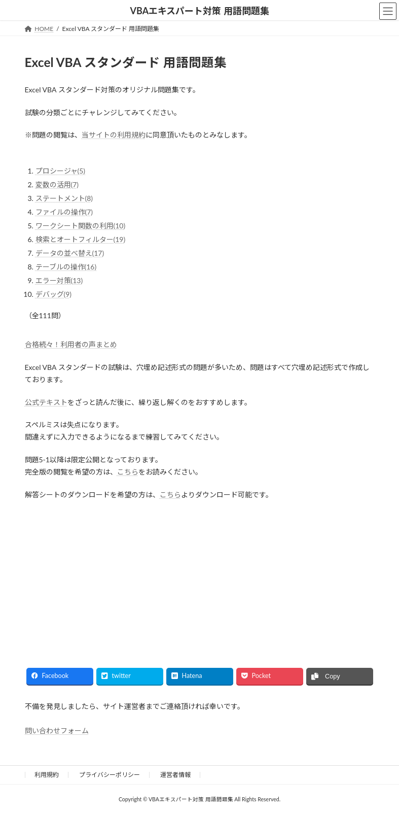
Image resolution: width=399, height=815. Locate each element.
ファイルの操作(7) (64, 212)
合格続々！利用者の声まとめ (71, 344)
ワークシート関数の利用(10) (80, 225)
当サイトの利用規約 (114, 134)
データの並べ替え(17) (69, 253)
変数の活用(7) (57, 184)
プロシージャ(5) (60, 170)
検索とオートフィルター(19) (80, 239)
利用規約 (46, 774)
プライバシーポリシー (109, 774)
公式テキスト (46, 402)
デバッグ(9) (53, 294)
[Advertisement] (108, 574)
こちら (127, 471)
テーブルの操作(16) (66, 266)
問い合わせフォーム (57, 730)
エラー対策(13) (59, 280)
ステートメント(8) (64, 198)
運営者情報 (175, 774)
